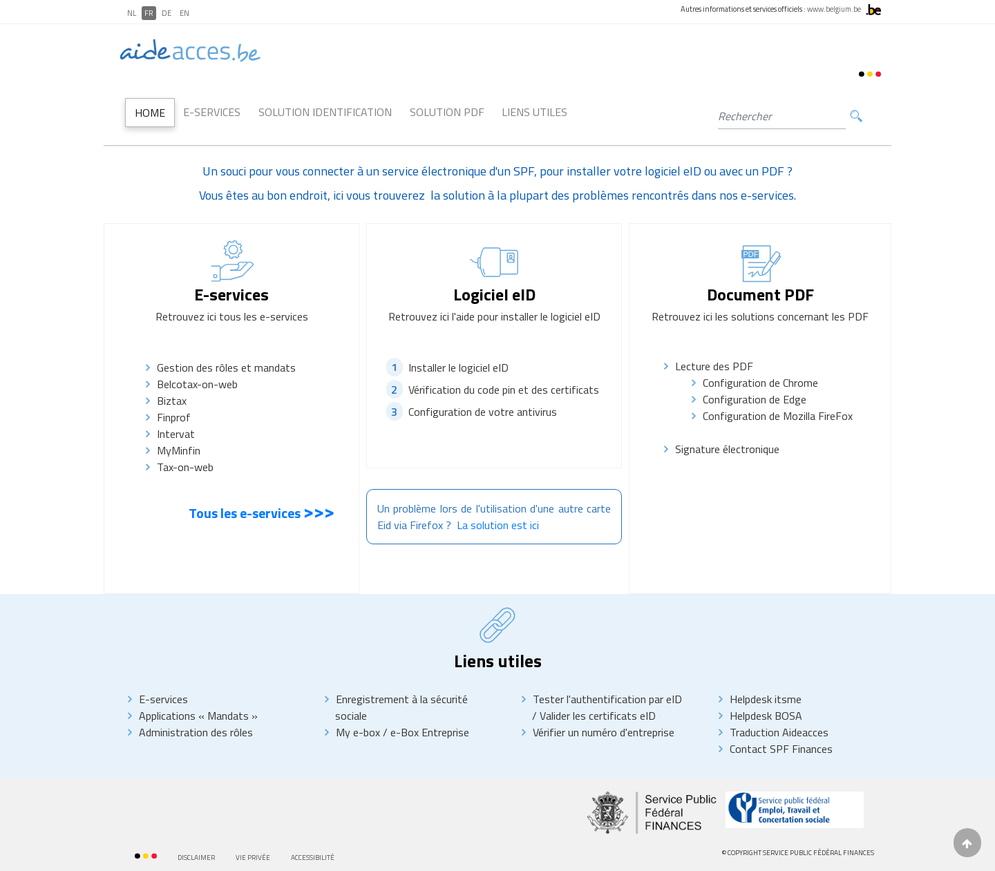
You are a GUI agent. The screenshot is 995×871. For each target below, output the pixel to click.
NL (131, 13)
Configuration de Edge (754, 399)
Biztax (172, 400)
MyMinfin (178, 450)
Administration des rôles (196, 732)
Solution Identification (325, 112)
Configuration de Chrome (760, 382)
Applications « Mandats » (198, 715)
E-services (163, 699)
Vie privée (253, 857)
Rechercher (856, 116)
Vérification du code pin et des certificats (503, 389)
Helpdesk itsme (766, 699)
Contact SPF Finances (781, 748)
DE (166, 13)
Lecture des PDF (714, 366)
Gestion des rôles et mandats (226, 367)
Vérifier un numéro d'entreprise (603, 732)
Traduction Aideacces (779, 732)
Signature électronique (727, 449)
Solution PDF (447, 112)
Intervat (176, 433)
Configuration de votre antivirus (482, 411)
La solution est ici (498, 525)
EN (184, 13)
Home (150, 112)
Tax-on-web (196, 467)
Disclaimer (196, 857)
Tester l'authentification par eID (607, 699)
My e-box (358, 732)
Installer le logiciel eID (458, 366)
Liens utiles (534, 112)
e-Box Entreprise (428, 732)
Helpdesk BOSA (766, 715)
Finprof (174, 417)
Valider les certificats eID (596, 715)
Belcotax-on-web (197, 384)
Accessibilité (312, 857)
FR (148, 13)
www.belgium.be (834, 9)
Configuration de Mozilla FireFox (778, 416)
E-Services (211, 112)
